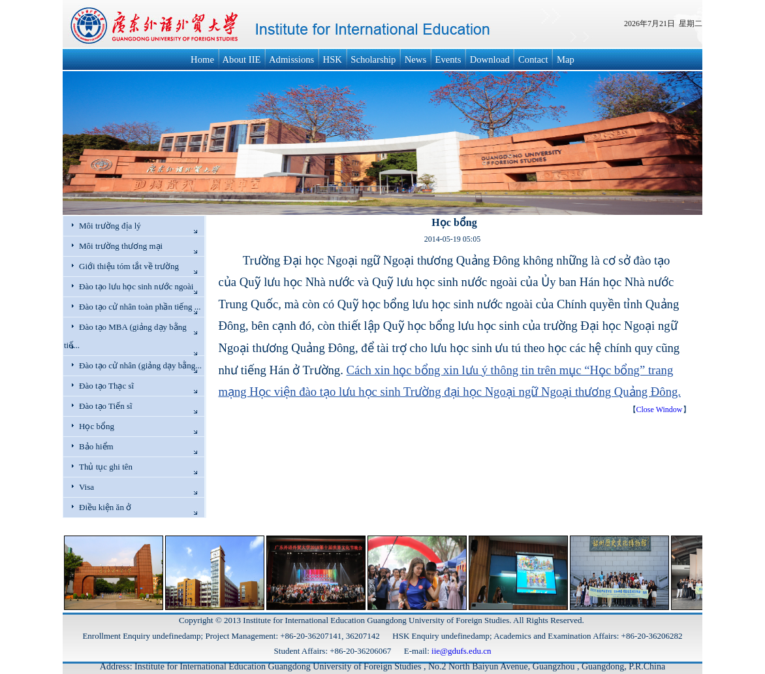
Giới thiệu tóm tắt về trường (129, 266)
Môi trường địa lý (110, 226)
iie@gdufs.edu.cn (461, 651)
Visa (86, 487)
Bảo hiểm (96, 446)
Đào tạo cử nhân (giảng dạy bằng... (140, 365)
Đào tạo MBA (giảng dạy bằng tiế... (125, 336)
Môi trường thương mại (121, 246)
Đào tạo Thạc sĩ (106, 386)
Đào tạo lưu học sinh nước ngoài (136, 286)
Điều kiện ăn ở (105, 507)
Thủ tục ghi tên (106, 467)
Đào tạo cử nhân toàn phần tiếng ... (139, 307)
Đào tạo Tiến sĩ (106, 406)
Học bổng (96, 426)
